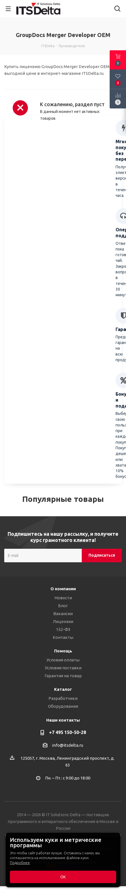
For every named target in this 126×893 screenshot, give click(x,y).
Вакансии (63, 613)
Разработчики (63, 698)
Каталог (63, 689)
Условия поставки (63, 667)
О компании (63, 588)
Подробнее (20, 862)
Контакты (63, 637)
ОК (63, 877)
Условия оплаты (63, 659)
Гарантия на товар (63, 675)
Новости (63, 597)
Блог (63, 605)
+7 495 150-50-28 (67, 732)
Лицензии (63, 621)
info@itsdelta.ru (67, 745)
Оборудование (63, 706)
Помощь (63, 650)
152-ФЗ (63, 629)
